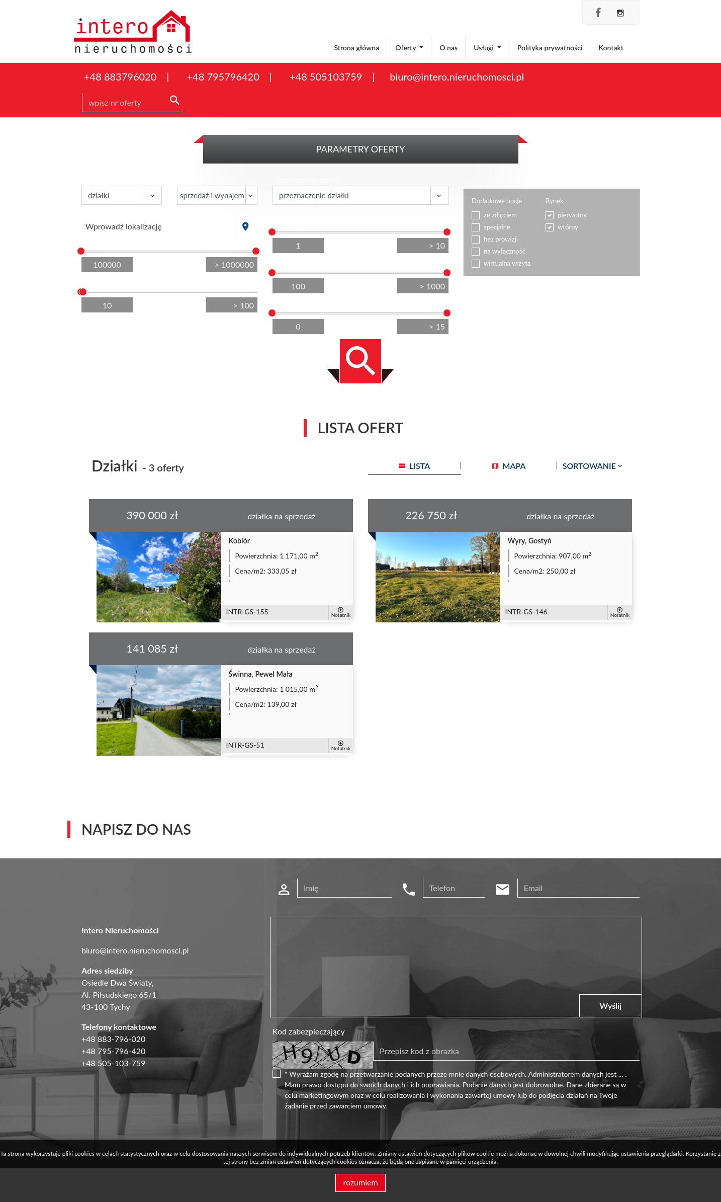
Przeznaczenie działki (308, 180)
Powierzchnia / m (112, 283)
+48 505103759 (326, 76)
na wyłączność (504, 251)
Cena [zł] (99, 242)
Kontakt (610, 47)
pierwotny (572, 215)
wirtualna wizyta (507, 263)
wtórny (568, 227)
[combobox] (158, 226)
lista (414, 465)
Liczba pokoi (295, 223)
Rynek (554, 201)
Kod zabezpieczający (309, 1031)
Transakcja (197, 180)
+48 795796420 (223, 76)
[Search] (132, 102)
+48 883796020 (120, 76)
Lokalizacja (101, 211)
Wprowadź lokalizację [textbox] (123, 226)
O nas (448, 47)
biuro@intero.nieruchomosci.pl (457, 76)
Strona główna (356, 47)
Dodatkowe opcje (497, 201)
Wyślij (610, 1005)
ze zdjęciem (500, 215)
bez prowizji (501, 239)
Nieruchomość (107, 180)
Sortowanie (593, 465)
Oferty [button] (406, 47)
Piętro (286, 304)
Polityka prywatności (550, 47)
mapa (509, 465)
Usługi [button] (484, 47)
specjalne (497, 227)
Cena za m (294, 264)
